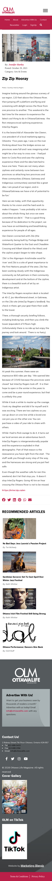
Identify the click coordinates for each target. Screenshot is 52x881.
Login (24, 25)
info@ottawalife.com (17, 711)
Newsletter (14, 25)
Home (7, 20)
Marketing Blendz (32, 865)
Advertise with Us (29, 20)
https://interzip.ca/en (13, 490)
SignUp (33, 25)
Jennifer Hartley (16, 64)
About (15, 20)
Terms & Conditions (19, 876)
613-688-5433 (14, 745)
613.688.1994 (14, 748)
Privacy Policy (38, 876)
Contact (43, 20)
